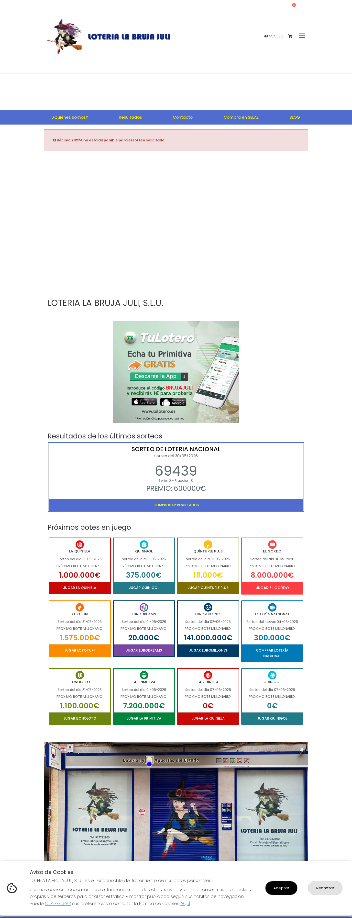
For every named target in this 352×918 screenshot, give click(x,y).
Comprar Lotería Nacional (272, 653)
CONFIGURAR (58, 903)
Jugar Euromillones (208, 650)
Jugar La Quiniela (79, 587)
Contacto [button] (183, 117)
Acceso (274, 36)
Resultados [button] (130, 117)
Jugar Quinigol (144, 587)
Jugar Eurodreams (144, 650)
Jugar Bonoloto (79, 718)
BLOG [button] (294, 117)
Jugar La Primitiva (143, 718)
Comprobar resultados (176, 505)
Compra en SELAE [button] (241, 117)
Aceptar (281, 888)
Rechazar (325, 888)
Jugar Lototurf (79, 650)
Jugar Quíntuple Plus (208, 587)
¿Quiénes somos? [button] (70, 117)
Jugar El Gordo (272, 587)
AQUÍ (185, 903)
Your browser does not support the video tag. (176, 225)
